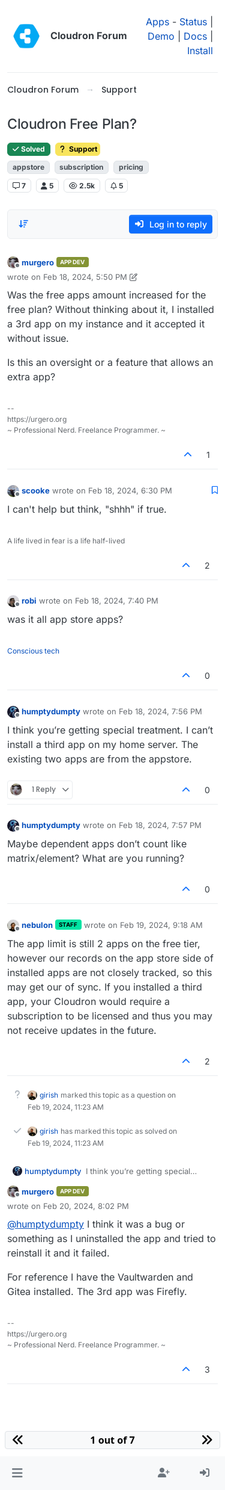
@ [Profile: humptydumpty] (45, 1224)
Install (200, 51)
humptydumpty (51, 711)
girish (49, 1094)
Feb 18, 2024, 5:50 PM (85, 277)
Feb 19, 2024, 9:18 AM (161, 925)
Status (193, 22)
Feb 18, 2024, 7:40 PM (116, 600)
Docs (195, 36)
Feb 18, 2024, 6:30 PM (130, 490)
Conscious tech (33, 650)
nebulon (37, 925)
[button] (17, 1473)
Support (77, 148)
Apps (157, 22)
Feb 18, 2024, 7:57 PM (160, 825)
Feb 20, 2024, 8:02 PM (86, 1206)
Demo (161, 36)
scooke (36, 490)
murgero (38, 262)
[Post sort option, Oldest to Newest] (23, 224)
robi (29, 600)
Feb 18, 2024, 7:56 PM (160, 711)
